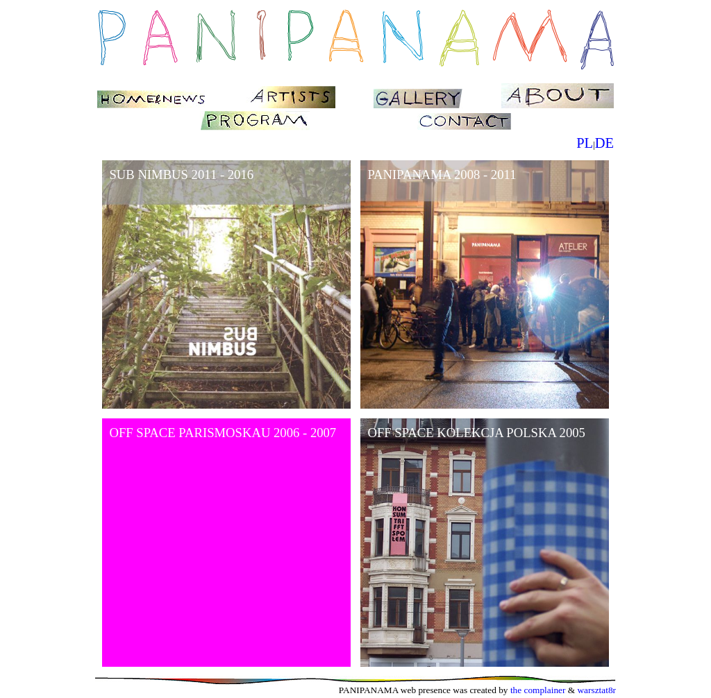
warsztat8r (596, 690)
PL (584, 143)
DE (604, 143)
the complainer (538, 690)
